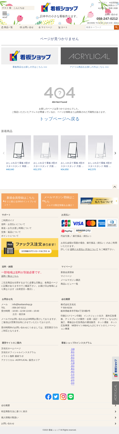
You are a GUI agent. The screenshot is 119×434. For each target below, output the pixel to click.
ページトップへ (114, 187)
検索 (116, 27)
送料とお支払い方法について (84, 249)
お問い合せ (26, 27)
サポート (6, 215)
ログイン (103, 3)
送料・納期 (7, 266)
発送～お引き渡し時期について (16, 228)
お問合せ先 (7, 299)
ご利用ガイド (112, 5)
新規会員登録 (67, 272)
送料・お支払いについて (13, 224)
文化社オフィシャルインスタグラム (18, 352)
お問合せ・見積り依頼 (108, 8)
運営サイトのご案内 (11, 343)
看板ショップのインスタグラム (76, 343)
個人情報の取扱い (10, 417)
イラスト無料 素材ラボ (12, 356)
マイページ (45, 27)
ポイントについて (10, 236)
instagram (91, 366)
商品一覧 (7, 27)
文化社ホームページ (11, 348)
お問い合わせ (7, 423)
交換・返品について (11, 232)
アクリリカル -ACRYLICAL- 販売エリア (20, 360)
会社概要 (65, 299)
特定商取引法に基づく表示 (14, 411)
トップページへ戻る (60, 118)
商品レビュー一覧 (69, 284)
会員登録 (114, 3)
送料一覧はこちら (10, 276)
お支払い (65, 215)
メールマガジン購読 (70, 280)
